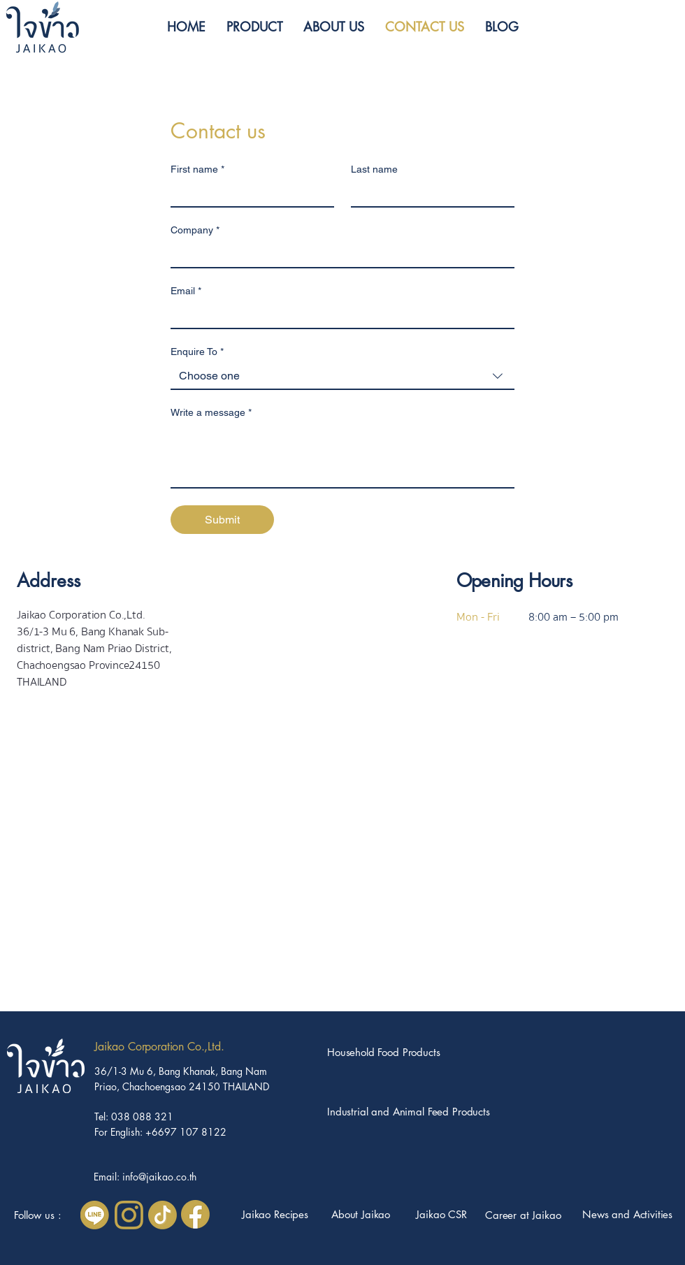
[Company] (338, 254)
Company (195, 230)
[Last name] (428, 193)
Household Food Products (383, 1052)
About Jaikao (360, 1214)
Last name (374, 169)
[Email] (338, 315)
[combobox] (342, 376)
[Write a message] (342, 456)
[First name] (248, 193)
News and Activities (627, 1214)
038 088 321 (142, 1116)
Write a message (211, 413)
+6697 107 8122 (185, 1131)
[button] (254, 26)
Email (186, 291)
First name (197, 169)
